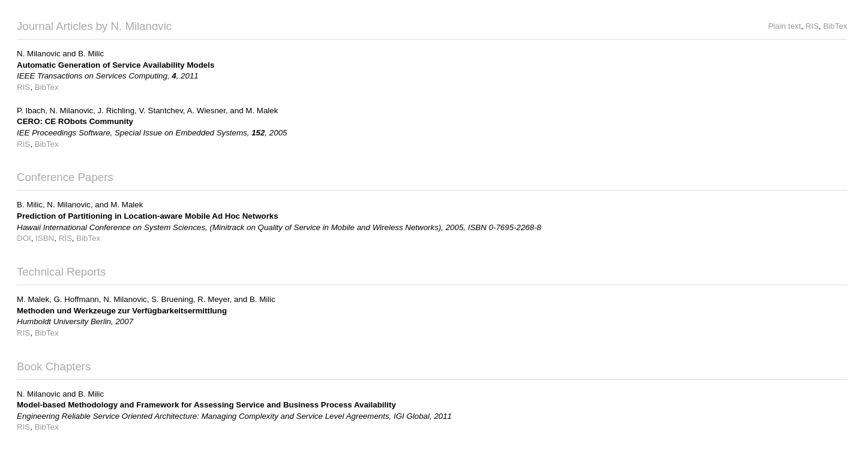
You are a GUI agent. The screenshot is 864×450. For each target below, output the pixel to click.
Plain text (784, 26)
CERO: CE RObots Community (75, 121)
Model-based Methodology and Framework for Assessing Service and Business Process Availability (206, 404)
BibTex (835, 26)
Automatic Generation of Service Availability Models (115, 65)
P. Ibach (31, 110)
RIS (811, 26)
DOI (24, 238)
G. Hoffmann (75, 299)
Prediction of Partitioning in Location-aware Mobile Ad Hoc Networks (147, 216)
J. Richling (116, 110)
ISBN (44, 238)
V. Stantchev (160, 110)
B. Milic (91, 53)
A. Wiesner (206, 110)
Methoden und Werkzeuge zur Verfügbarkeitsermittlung (122, 310)
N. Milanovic (39, 53)
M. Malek (261, 110)
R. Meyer (213, 299)
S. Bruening (172, 299)
